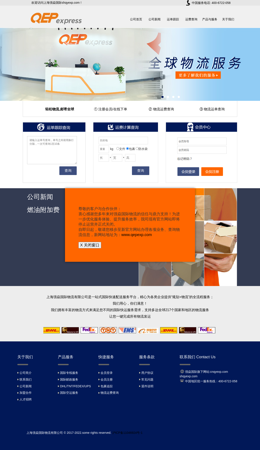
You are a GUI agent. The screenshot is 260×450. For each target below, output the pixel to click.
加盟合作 (26, 392)
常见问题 (147, 379)
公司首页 (136, 19)
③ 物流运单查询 (212, 109)
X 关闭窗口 (89, 245)
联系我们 (26, 379)
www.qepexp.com (136, 235)
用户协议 (147, 372)
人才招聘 (26, 399)
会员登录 (107, 372)
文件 (120, 149)
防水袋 (142, 149)
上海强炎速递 (130, 64)
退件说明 (147, 386)
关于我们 (228, 19)
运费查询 (191, 19)
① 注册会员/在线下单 (110, 109)
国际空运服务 (69, 392)
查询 (68, 170)
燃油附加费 (43, 209)
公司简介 (26, 372)
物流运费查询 (110, 392)
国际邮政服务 (69, 379)
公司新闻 (154, 19)
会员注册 (107, 379)
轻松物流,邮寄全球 (59, 109)
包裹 (130, 149)
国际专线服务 (69, 372)
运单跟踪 (173, 19)
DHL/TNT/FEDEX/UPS (75, 386)
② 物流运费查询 (161, 109)
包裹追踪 (107, 386)
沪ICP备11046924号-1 (127, 432)
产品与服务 (209, 19)
